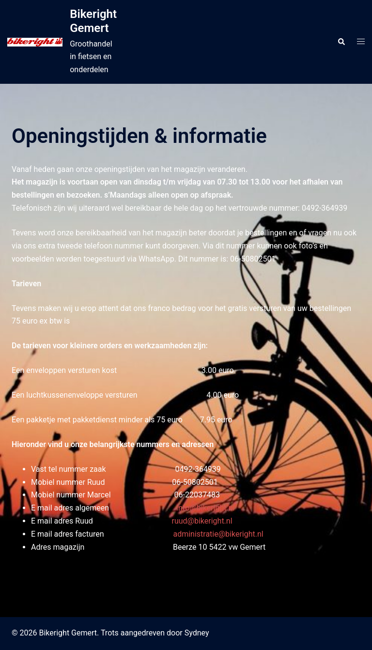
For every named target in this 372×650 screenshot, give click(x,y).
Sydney (197, 632)
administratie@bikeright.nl (218, 534)
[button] (341, 42)
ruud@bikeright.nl (202, 521)
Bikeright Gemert (93, 21)
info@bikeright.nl (205, 507)
